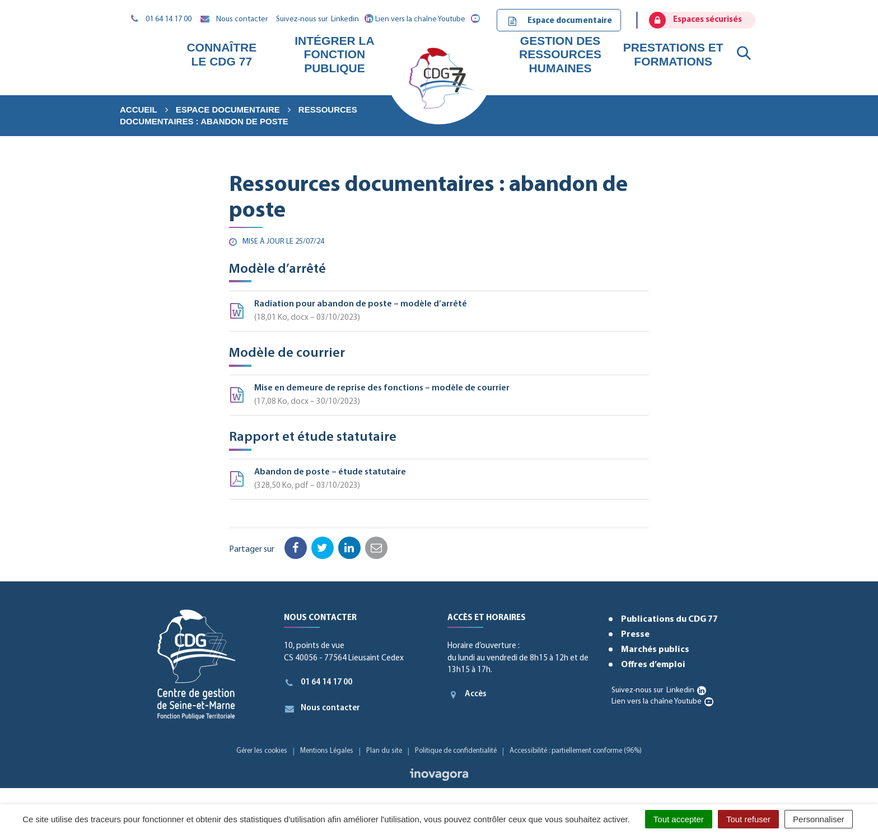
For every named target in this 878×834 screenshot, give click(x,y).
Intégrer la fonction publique (334, 54)
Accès (467, 694)
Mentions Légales (326, 750)
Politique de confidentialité (456, 750)
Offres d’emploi (653, 664)
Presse (635, 634)
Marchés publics (655, 649)
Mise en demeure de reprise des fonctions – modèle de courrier (439, 396)
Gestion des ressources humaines (560, 54)
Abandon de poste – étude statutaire (439, 480)
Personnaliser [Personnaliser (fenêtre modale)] (818, 819)
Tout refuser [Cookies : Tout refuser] (748, 819)
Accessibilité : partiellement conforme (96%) (576, 750)
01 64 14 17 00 (318, 682)
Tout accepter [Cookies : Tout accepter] (678, 819)
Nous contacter (322, 708)
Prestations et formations (673, 54)
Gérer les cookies (261, 750)
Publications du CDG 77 (669, 619)
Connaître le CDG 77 (221, 54)
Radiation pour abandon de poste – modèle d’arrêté (439, 312)
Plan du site (384, 750)
